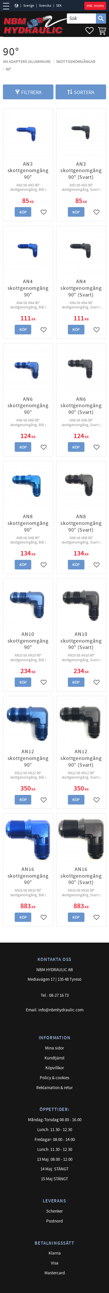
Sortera (84, 92)
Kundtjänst (54, 1058)
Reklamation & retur (54, 1088)
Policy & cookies (54, 1078)
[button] (8, 6)
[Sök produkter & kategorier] (81, 18)
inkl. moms (95, 5)
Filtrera (31, 92)
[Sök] (101, 18)
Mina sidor (54, 1048)
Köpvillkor (54, 1068)
